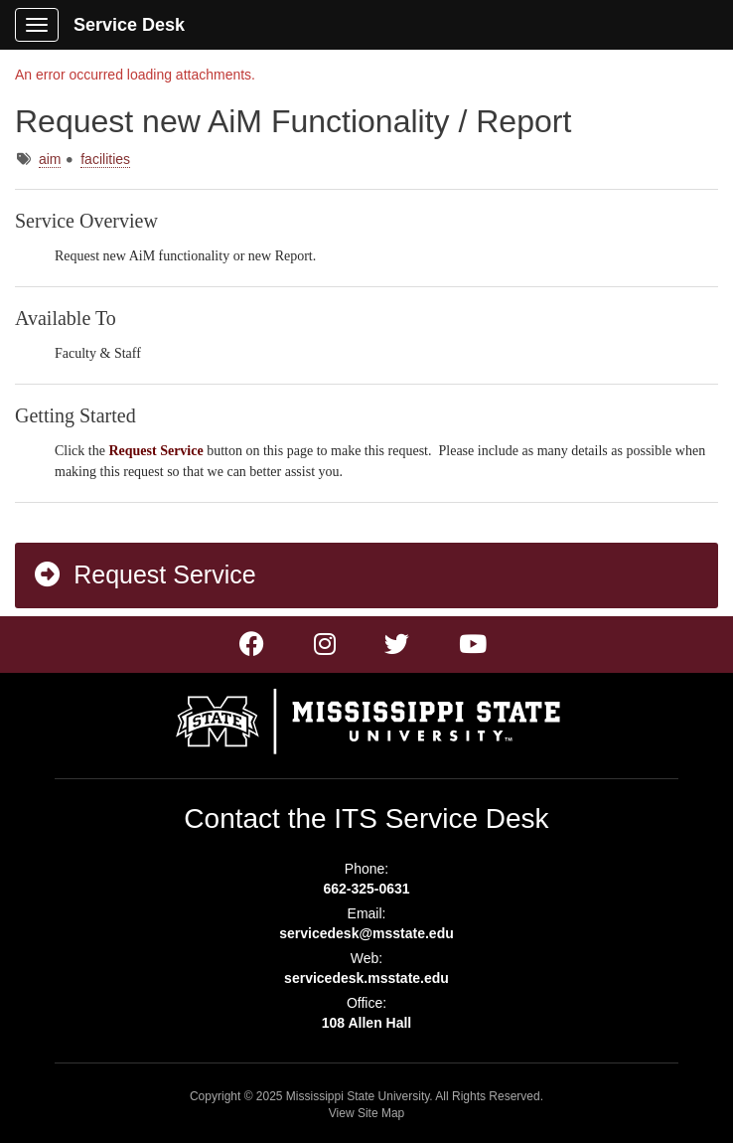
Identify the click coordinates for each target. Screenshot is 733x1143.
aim (50, 159)
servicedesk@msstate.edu (366, 933)
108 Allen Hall (367, 1023)
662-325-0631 (366, 889)
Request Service (144, 574)
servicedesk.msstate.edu (366, 978)
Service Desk (129, 25)
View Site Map (366, 1113)
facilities (105, 159)
